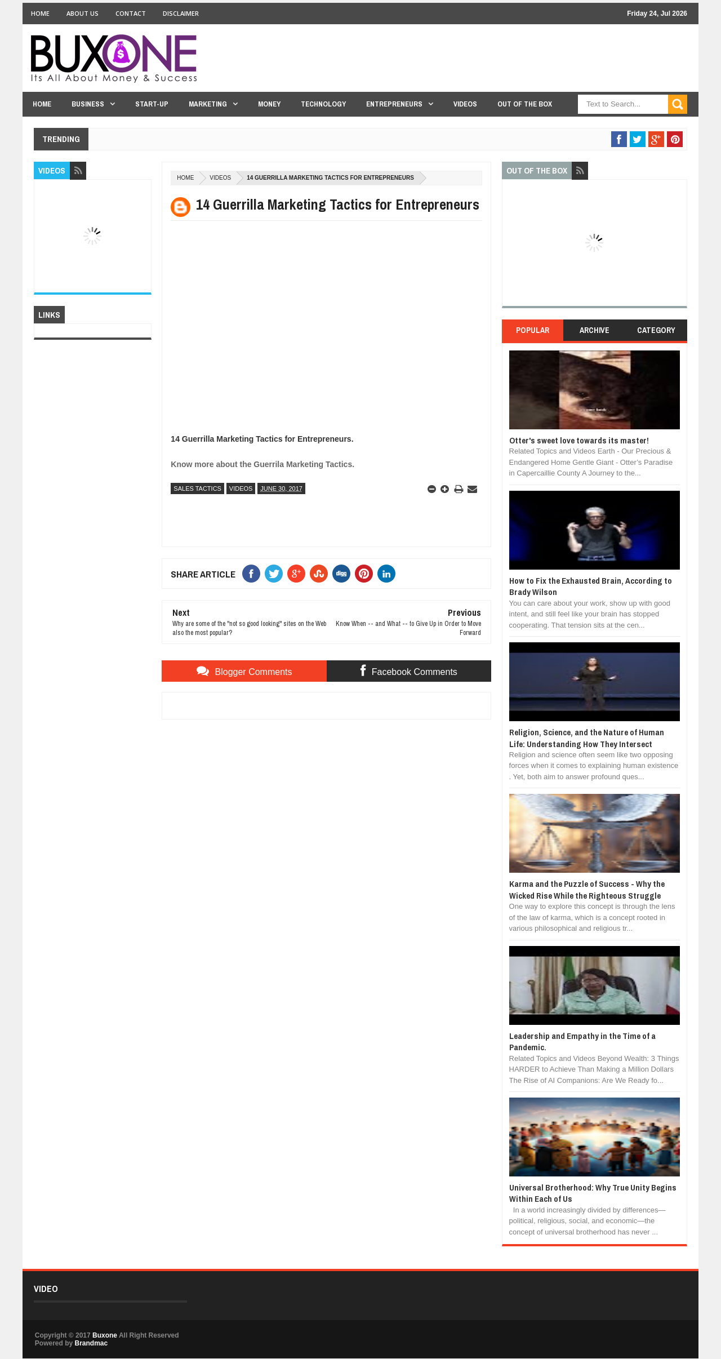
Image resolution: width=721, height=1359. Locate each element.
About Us (82, 13)
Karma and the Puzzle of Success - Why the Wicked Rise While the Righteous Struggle (587, 889)
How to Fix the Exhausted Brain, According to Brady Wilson (590, 586)
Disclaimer (181, 13)
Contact (130, 13)
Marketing (208, 104)
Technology (323, 104)
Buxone (104, 1335)
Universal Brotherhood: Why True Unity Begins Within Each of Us (593, 1193)
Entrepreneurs (394, 104)
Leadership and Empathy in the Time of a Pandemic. (582, 1041)
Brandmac (91, 1343)
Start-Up (151, 104)
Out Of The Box (524, 104)
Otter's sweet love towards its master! (579, 440)
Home (40, 13)
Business (88, 104)
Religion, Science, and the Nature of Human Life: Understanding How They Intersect (586, 737)
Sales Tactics (197, 488)
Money (269, 104)
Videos (465, 104)
